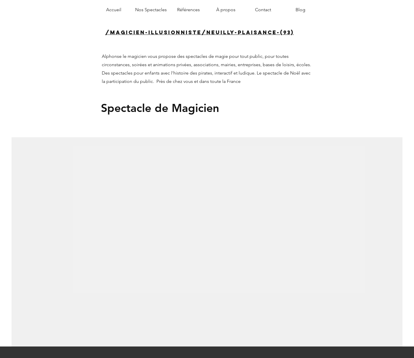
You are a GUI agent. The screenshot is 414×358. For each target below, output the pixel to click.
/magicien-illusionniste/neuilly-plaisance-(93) (199, 32)
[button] (151, 10)
